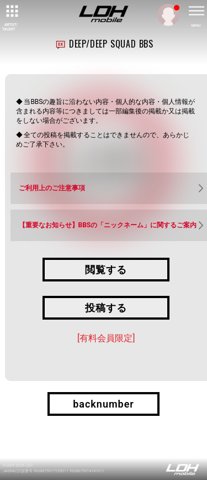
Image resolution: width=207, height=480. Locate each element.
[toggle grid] (11, 11)
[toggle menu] (196, 11)
